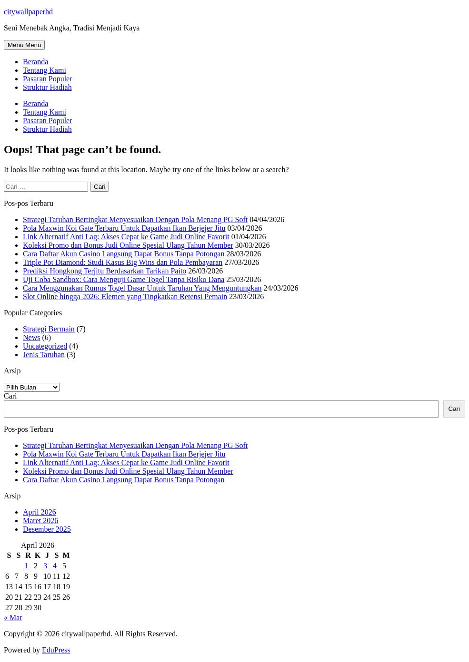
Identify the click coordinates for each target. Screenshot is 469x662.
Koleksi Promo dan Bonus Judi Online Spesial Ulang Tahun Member (128, 245)
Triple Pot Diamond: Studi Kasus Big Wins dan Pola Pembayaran (122, 262)
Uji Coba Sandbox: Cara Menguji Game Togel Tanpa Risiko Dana (123, 279)
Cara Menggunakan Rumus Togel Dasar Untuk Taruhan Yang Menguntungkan (142, 288)
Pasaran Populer (47, 79)
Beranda (35, 62)
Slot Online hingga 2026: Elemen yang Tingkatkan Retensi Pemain (125, 296)
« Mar (13, 617)
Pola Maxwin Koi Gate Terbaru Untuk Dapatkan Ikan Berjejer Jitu (124, 228)
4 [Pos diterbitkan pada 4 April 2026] (55, 566)
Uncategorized (45, 346)
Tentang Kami (44, 70)
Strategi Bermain (49, 329)
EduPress (56, 650)
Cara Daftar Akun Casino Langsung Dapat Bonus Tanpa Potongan (123, 254)
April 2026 (39, 512)
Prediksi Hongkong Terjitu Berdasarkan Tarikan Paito (104, 271)
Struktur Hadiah (47, 87)
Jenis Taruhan (44, 354)
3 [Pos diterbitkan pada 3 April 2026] (45, 566)
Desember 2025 (47, 529)
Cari (10, 396)
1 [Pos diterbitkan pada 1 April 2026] (26, 566)
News (31, 337)
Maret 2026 (40, 520)
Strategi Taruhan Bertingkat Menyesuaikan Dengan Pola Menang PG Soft (135, 219)
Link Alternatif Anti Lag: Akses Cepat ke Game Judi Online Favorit (126, 237)
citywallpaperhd (28, 12)
